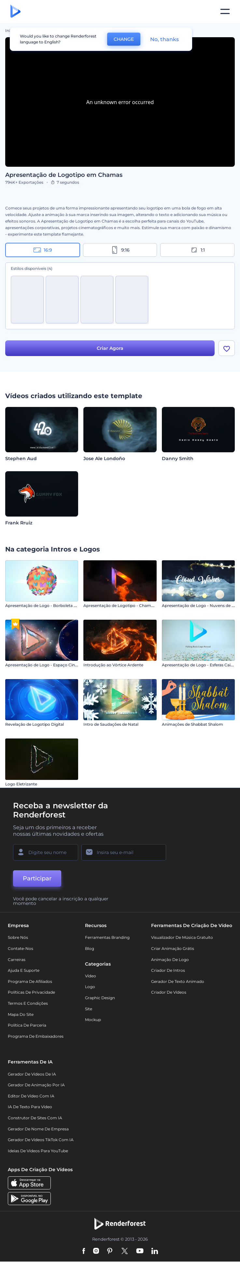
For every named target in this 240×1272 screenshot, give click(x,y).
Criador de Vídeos (168, 992)
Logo (90, 986)
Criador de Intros (168, 970)
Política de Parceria (27, 1025)
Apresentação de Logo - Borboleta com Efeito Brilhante (59, 605)
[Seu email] (123, 852)
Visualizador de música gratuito (182, 937)
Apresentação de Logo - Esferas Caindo (200, 664)
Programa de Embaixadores (36, 1036)
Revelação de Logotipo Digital (34, 724)
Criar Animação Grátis (172, 948)
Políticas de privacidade (31, 992)
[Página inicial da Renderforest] (15, 12)
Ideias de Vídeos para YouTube (38, 1150)
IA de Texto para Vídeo (30, 1106)
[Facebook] (83, 1251)
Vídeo (90, 975)
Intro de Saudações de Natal (110, 724)
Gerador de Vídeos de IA (32, 1074)
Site (88, 1008)
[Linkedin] (154, 1251)
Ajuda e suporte (23, 970)
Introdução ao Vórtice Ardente (113, 664)
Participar (37, 878)
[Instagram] (96, 1251)
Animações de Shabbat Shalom (192, 724)
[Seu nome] (45, 852)
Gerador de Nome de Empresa (38, 1128)
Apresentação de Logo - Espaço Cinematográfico (53, 664)
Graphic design (100, 997)
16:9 (42, 250)
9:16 (120, 250)
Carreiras (16, 959)
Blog (89, 948)
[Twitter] (124, 1251)
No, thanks (164, 39)
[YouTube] (140, 1251)
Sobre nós (18, 937)
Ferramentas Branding (107, 937)
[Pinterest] (110, 1251)
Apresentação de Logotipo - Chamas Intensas (128, 605)
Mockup (93, 1019)
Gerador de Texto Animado (177, 981)
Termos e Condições (28, 1003)
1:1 (197, 250)
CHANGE (124, 39)
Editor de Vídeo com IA (31, 1096)
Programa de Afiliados (30, 981)
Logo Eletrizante (21, 784)
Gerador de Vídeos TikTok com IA (41, 1139)
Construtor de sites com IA (35, 1117)
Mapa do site (21, 1014)
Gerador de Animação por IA (36, 1084)
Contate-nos (20, 948)
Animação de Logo (170, 959)
